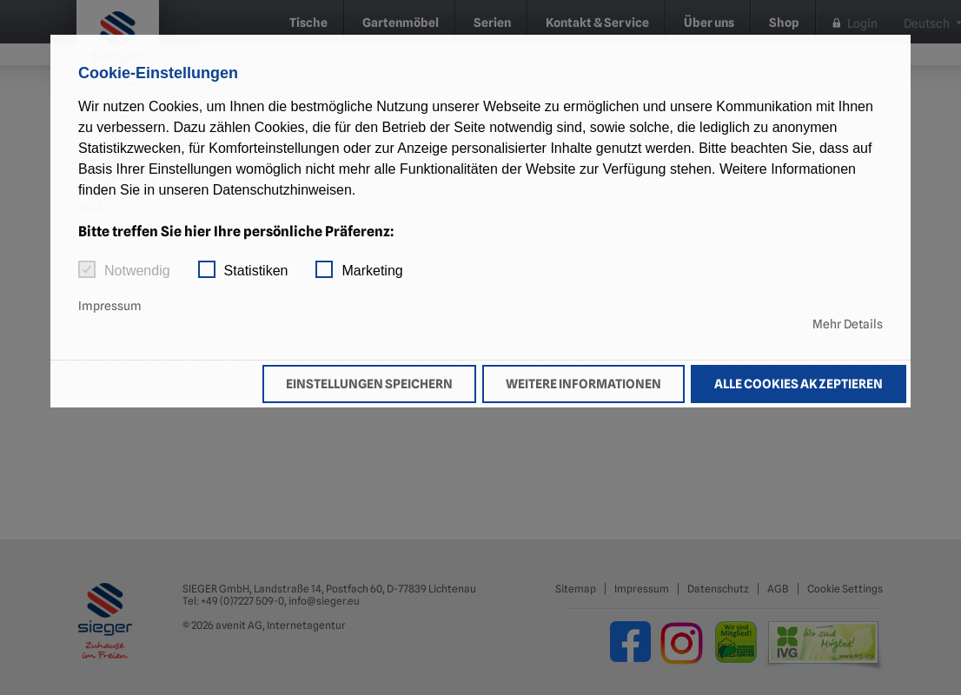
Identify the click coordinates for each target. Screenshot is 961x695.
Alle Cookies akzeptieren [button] (798, 383)
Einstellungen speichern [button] (369, 383)
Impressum (110, 306)
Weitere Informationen (583, 383)
